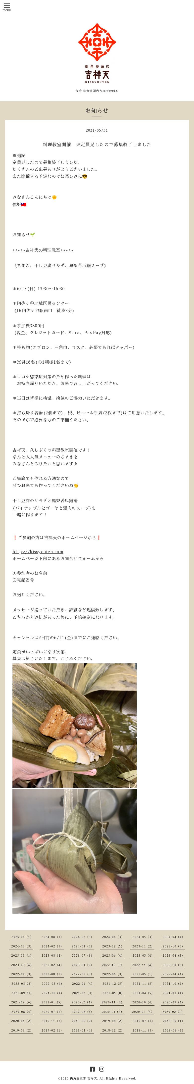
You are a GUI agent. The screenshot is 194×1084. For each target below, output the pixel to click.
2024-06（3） (113, 937)
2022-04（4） (174, 974)
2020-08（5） (22, 1011)
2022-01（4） (83, 983)
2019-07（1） (144, 1021)
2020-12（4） (83, 1002)
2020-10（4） (143, 1002)
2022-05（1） (143, 974)
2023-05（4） (143, 955)
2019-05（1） (174, 1021)
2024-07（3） (83, 937)
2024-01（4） (83, 946)
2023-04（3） (174, 955)
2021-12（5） (113, 983)
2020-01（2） (22, 1021)
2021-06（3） (83, 993)
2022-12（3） (113, 965)
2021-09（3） (22, 993)
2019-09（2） (83, 1021)
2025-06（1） (22, 937)
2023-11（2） (143, 946)
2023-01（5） (83, 965)
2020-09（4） (174, 1002)
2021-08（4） (53, 993)
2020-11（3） (113, 1002)
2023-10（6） (174, 946)
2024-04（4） (174, 937)
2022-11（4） (143, 965)
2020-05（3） (113, 1011)
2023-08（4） (53, 955)
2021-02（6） (22, 1002)
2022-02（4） (53, 983)
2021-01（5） (52, 1002)
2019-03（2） (22, 1030)
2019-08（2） (113, 1021)
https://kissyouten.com (37, 552)
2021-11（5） (143, 983)
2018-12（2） (113, 1030)
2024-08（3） (53, 937)
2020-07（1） (53, 1011)
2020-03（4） (143, 1011)
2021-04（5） (143, 993)
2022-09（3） (22, 974)
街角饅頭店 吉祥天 (83, 1078)
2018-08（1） (174, 1030)
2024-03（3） (22, 946)
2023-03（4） (22, 965)
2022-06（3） (113, 974)
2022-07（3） (83, 974)
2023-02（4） (53, 965)
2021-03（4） (174, 993)
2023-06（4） (113, 955)
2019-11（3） (53, 1021)
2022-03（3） (22, 983)
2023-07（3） (83, 955)
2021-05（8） (113, 993)
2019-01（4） (83, 1030)
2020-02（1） (173, 1011)
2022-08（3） (53, 974)
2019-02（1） (53, 1030)
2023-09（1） (22, 955)
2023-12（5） (113, 946)
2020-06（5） (83, 1011)
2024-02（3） (53, 946)
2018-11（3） (144, 1030)
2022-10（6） (174, 965)
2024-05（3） (143, 937)
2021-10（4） (174, 983)
